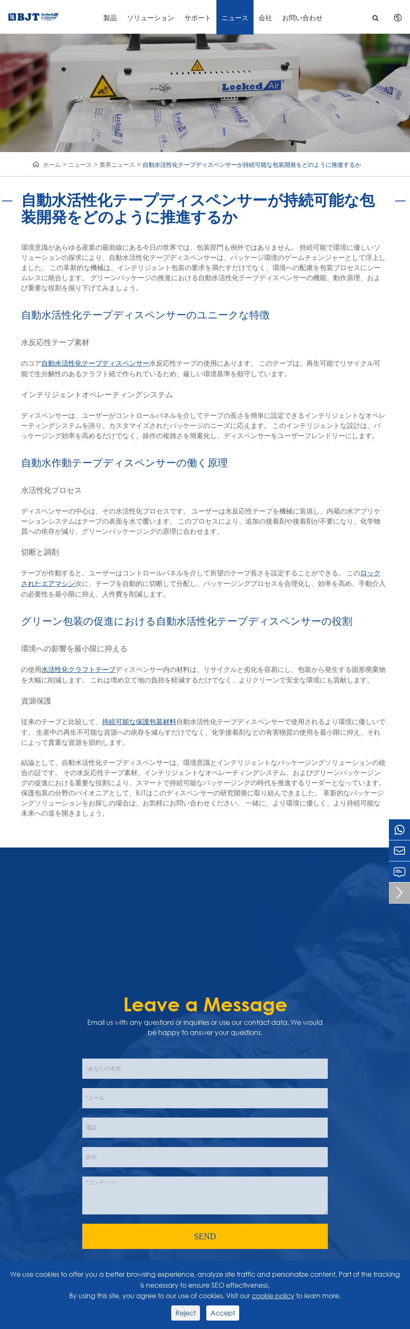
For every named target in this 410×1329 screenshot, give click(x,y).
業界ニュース (117, 164)
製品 (110, 17)
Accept (222, 1312)
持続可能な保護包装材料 (139, 721)
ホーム (52, 164)
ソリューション (150, 17)
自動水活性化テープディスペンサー (95, 363)
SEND (205, 1236)
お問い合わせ (302, 17)
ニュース (234, 17)
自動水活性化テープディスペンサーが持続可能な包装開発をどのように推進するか (252, 164)
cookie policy (273, 1295)
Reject (185, 1312)
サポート (197, 17)
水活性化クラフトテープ (78, 669)
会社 (265, 17)
